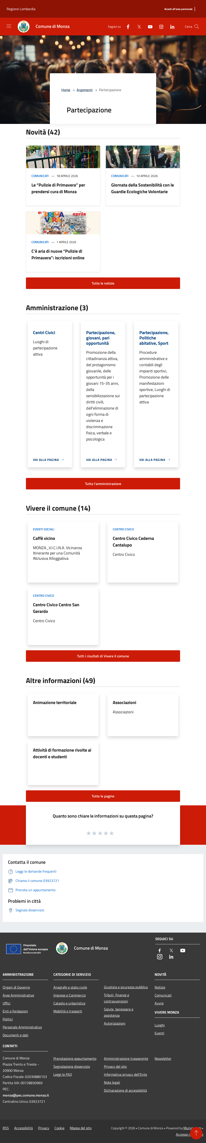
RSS (6, 1128)
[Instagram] (159, 26)
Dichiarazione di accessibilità (125, 1090)
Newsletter (163, 1058)
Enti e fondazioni (15, 1011)
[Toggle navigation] (9, 26)
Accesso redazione (189, 1134)
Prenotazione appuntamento (74, 1058)
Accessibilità (23, 1128)
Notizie (160, 987)
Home (65, 89)
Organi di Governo (16, 987)
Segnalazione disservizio (71, 1066)
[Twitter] (137, 26)
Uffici (6, 1003)
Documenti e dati (15, 1035)
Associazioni (124, 702)
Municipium (192, 1128)
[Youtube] (148, 26)
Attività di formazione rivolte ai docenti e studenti (62, 753)
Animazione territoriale (54, 702)
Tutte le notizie (103, 283)
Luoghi (160, 1025)
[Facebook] (126, 26)
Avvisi (159, 1003)
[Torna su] (196, 1133)
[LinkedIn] (170, 26)
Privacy (43, 1128)
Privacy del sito (115, 1066)
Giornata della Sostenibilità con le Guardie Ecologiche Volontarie (142, 188)
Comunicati (40, 175)
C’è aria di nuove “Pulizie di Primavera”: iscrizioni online (57, 254)
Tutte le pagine (103, 796)
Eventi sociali (43, 529)
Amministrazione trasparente (126, 1058)
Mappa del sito (80, 1128)
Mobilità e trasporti (67, 1011)
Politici (8, 1019)
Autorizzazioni (114, 1023)
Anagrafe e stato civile (70, 987)
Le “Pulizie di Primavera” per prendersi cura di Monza (58, 188)
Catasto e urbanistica (69, 1003)
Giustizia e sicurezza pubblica (126, 987)
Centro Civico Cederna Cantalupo (133, 541)
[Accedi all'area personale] (178, 9)
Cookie (59, 1128)
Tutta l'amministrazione (103, 483)
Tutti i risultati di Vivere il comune (103, 656)
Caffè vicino (44, 538)
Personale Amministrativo (22, 1027)
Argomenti (85, 89)
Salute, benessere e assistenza (118, 1012)
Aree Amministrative (18, 995)
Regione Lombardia (21, 9)
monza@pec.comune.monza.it (26, 1095)
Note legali (112, 1082)
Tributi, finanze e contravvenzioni (116, 998)
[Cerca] (196, 26)
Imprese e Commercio (69, 995)
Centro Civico (123, 529)
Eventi (159, 1033)
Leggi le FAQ (62, 1074)
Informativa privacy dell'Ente (125, 1074)
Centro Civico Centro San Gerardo (56, 608)
